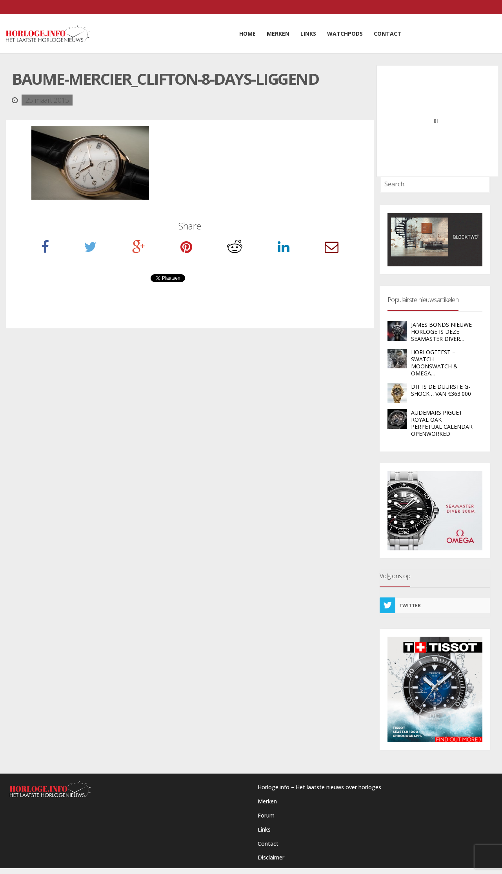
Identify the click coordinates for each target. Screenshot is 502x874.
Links (264, 829)
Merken (267, 801)
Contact (268, 843)
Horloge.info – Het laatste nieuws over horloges (319, 787)
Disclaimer (271, 857)
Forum (266, 815)
